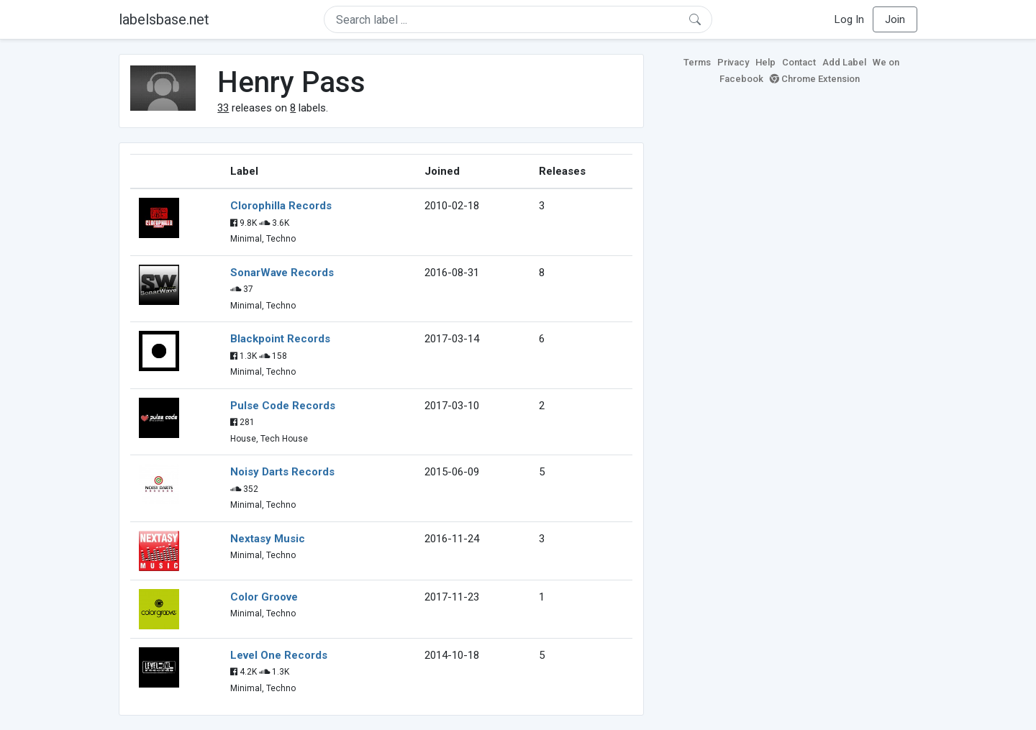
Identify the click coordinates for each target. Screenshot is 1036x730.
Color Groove (264, 596)
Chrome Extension (815, 78)
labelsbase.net (164, 19)
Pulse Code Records (282, 405)
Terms (697, 62)
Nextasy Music (267, 538)
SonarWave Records (282, 272)
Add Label (844, 62)
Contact (799, 62)
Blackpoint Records (280, 338)
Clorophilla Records (281, 205)
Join (895, 19)
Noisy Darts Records (282, 471)
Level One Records (278, 655)
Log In (849, 19)
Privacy (733, 62)
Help (765, 62)
